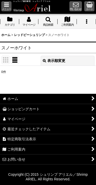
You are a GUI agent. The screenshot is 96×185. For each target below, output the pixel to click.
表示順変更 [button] (54, 61)
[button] (6, 6)
